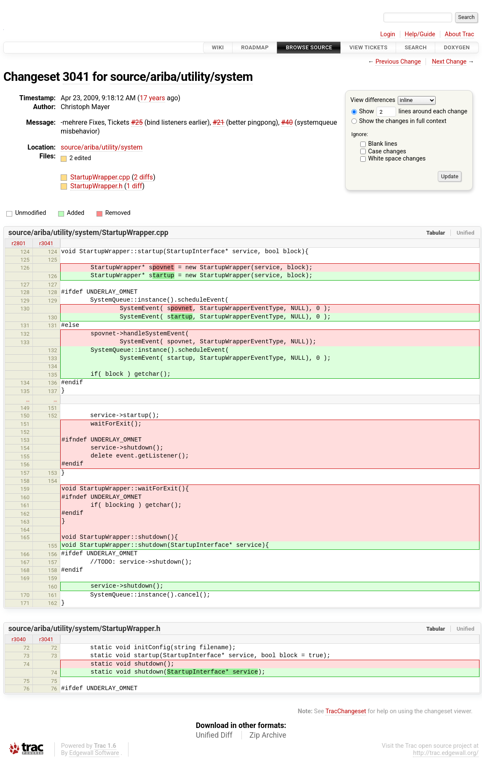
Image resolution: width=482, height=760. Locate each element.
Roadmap (255, 47)
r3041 (46, 243)
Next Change (449, 61)
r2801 (19, 243)
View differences (373, 100)
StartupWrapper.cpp (101, 177)
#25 (137, 122)
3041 (76, 77)
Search (415, 47)
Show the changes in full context (399, 121)
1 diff (134, 186)
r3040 (19, 639)
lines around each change (421, 111)
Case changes (387, 151)
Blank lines (382, 143)
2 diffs (143, 177)
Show (362, 111)
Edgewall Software (94, 753)
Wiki (218, 47)
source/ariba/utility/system (181, 77)
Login (387, 34)
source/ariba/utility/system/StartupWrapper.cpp (88, 232)
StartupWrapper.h (97, 186)
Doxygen (457, 47)
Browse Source (309, 47)
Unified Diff (214, 735)
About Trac (459, 34)
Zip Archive (267, 735)
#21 (219, 122)
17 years (152, 98)
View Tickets (368, 47)
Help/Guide (420, 34)
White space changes (397, 158)
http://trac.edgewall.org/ (446, 753)
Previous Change (398, 61)
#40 (287, 122)
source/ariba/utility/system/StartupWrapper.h (84, 628)
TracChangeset (345, 711)
